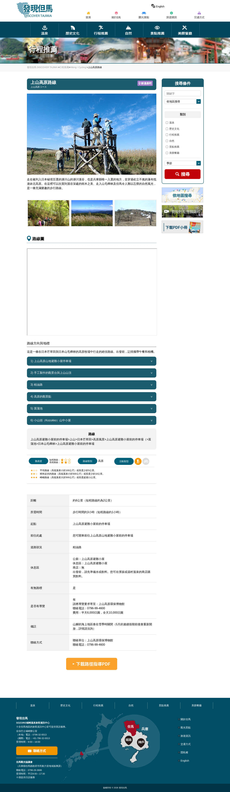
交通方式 (186, 744)
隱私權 (184, 752)
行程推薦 (64, 67)
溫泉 (169, 123)
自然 (169, 141)
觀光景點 (186, 727)
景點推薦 (172, 147)
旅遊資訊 (186, 735)
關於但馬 (186, 719)
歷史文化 (172, 129)
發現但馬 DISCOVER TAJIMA (42, 67)
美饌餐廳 (172, 153)
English (157, 6)
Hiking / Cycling (78, 67)
